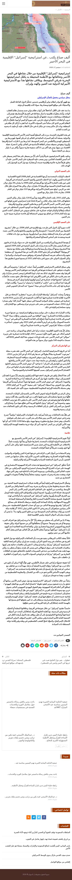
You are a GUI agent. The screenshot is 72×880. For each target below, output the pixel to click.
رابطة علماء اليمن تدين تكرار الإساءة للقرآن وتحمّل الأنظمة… (34, 785)
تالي (58, 746)
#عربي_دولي (47, 640)
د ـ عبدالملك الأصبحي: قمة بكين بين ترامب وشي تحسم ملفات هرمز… (30, 797)
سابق (64, 746)
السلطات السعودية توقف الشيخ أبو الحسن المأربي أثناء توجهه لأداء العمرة (42, 832)
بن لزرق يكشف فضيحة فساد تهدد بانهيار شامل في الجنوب (48, 839)
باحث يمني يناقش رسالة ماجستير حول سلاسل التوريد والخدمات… (32, 774)
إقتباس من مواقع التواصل (60, 862)
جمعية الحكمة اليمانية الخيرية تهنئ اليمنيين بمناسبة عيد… (36, 763)
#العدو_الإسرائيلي (59, 640)
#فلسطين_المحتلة (36, 640)
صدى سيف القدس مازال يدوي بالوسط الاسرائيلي (51, 855)
